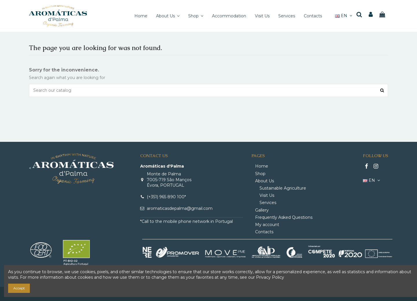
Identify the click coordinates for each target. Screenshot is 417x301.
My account (267, 224)
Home (261, 166)
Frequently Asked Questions (283, 217)
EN (344, 15)
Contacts (264, 231)
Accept (19, 288)
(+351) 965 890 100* (166, 196)
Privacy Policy (270, 277)
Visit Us (266, 195)
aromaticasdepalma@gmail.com (180, 208)
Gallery (262, 210)
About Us (264, 180)
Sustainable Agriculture (282, 188)
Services (267, 202)
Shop (260, 173)
